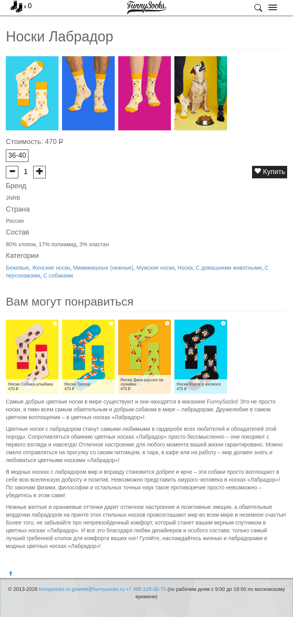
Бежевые (17, 268)
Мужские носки (155, 268)
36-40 (17, 155)
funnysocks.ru (54, 589)
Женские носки (51, 268)
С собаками (58, 275)
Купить (269, 171)
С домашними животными (229, 268)
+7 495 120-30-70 (146, 589)
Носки (185, 268)
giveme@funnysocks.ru (98, 589)
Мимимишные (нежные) (103, 268)
